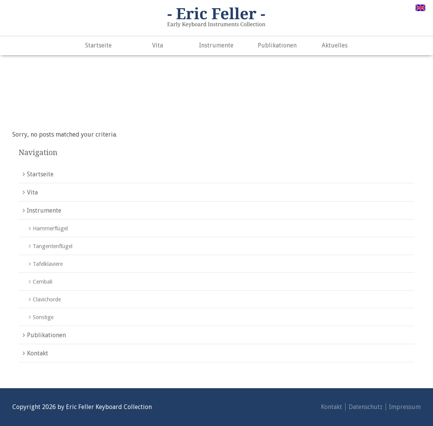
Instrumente (216, 45)
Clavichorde (47, 299)
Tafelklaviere (48, 264)
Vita (157, 45)
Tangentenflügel (52, 246)
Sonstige (43, 317)
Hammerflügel (50, 228)
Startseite (98, 45)
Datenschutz (366, 407)
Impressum (405, 407)
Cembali (42, 282)
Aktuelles (334, 45)
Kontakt (37, 353)
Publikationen (277, 45)
